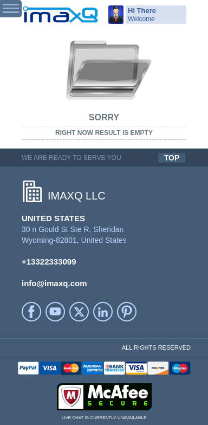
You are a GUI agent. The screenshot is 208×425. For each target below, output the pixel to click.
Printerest (126, 311)
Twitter (79, 311)
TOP (172, 157)
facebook (31, 311)
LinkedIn (103, 311)
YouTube (55, 311)
